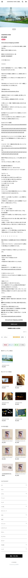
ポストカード (4, 510)
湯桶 (2, 519)
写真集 (2, 545)
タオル (2, 493)
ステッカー (3, 523)
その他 (2, 506)
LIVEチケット (4, 528)
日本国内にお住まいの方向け (14, 328)
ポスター (3, 540)
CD (2, 485)
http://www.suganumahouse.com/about (11, 269)
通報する (25, 331)
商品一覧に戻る (14, 556)
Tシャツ (3, 498)
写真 (2, 515)
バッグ (2, 549)
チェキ (2, 502)
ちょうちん (3, 536)
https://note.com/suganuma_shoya (10, 91)
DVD (2, 489)
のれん (2, 532)
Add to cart (14, 324)
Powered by (14, 564)
